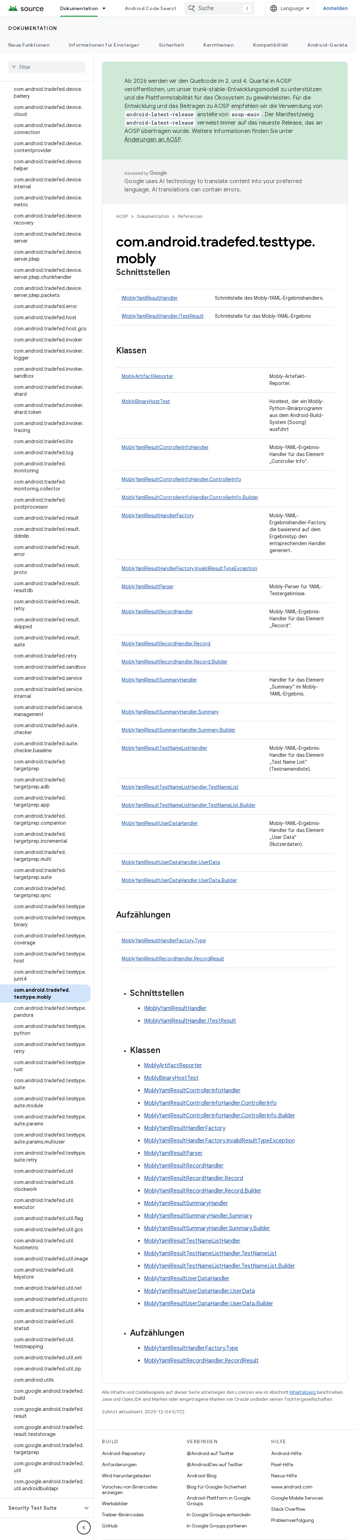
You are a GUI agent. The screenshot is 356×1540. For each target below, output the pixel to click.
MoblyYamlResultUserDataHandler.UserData (171, 862)
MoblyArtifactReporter (147, 376)
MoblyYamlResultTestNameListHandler (164, 748)
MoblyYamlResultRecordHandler (157, 611)
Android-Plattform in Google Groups (218, 1501)
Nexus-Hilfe (284, 1475)
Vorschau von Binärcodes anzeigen (129, 1489)
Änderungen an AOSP (152, 139)
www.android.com (292, 1487)
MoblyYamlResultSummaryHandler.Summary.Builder (178, 730)
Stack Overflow (288, 1509)
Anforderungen (119, 1464)
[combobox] (219, 8)
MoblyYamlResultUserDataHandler (160, 823)
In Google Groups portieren (217, 1526)
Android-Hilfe (286, 1453)
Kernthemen (218, 45)
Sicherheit (171, 45)
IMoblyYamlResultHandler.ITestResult (163, 316)
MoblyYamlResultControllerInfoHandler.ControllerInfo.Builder (190, 497)
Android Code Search (151, 8)
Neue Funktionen (28, 45)
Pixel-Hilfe (282, 1464)
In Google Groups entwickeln (219, 1514)
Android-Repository (123, 1453)
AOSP (122, 216)
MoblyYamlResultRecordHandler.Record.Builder (174, 662)
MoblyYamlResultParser (147, 586)
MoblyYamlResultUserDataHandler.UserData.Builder (179, 880)
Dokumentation (32, 28)
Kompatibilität (270, 45)
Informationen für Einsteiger (104, 45)
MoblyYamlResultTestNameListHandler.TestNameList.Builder (189, 805)
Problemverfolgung (292, 1520)
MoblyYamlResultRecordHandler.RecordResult (173, 959)
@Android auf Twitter (210, 1453)
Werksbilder (115, 1503)
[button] (41, 1508)
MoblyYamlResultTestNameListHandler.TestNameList (180, 787)
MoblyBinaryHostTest (146, 401)
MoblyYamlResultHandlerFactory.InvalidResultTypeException (189, 568)
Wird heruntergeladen (126, 1475)
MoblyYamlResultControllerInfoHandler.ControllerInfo (181, 479)
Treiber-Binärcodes (123, 1514)
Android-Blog (202, 1475)
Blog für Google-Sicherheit (216, 1487)
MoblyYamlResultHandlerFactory (158, 515)
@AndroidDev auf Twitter (215, 1464)
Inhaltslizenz (303, 1392)
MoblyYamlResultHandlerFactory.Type (164, 940)
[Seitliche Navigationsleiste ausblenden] (84, 1527)
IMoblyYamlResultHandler (150, 298)
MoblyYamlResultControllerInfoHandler (165, 447)
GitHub (110, 1526)
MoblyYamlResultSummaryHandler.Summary (170, 712)
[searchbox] (46, 67)
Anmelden (335, 8)
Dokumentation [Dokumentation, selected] (79, 8)
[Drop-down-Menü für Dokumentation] (107, 8)
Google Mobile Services (297, 1498)
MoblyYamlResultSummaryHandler (159, 680)
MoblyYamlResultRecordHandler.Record (166, 644)
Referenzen (190, 216)
